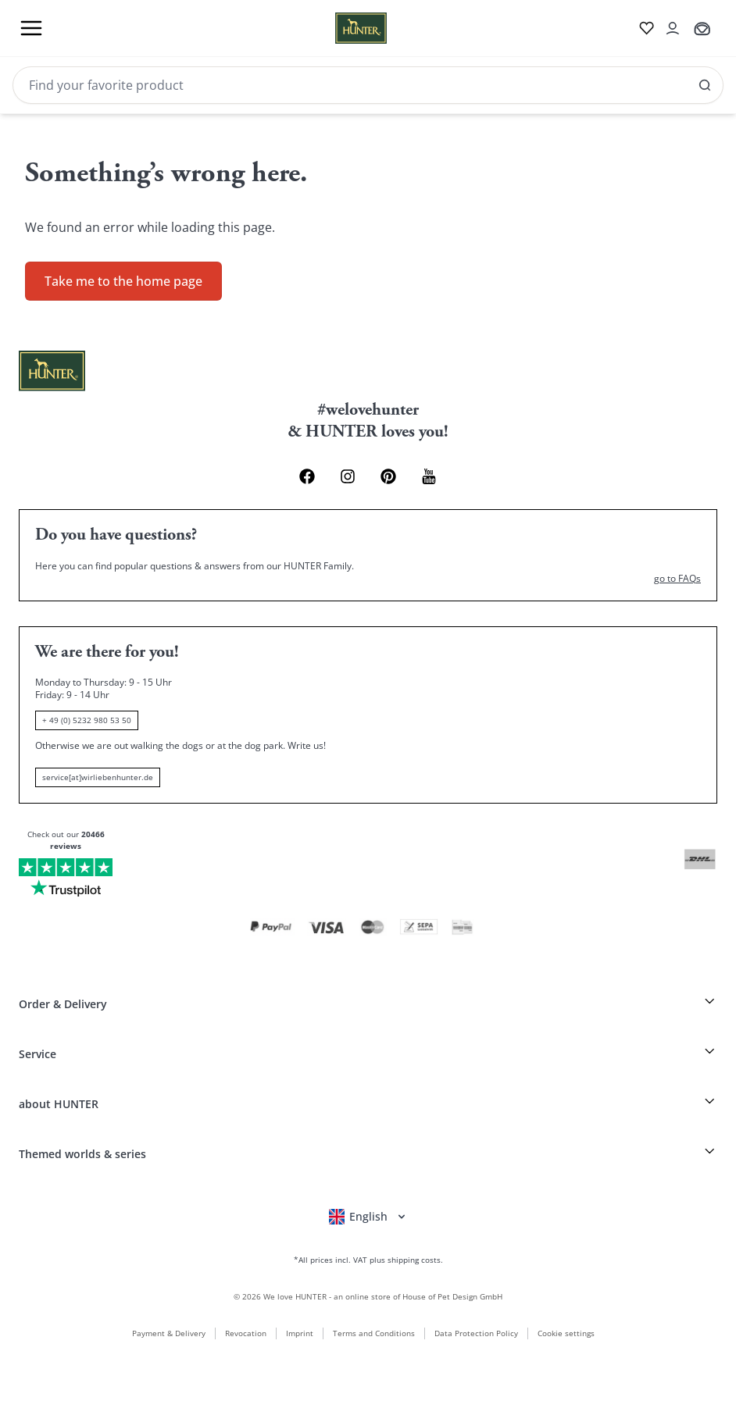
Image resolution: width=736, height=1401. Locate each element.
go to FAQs (677, 578)
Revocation (245, 1333)
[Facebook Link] (307, 476)
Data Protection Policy (476, 1333)
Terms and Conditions (374, 1333)
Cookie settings (566, 1333)
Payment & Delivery (168, 1333)
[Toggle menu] (31, 28)
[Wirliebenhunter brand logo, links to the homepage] (342, 28)
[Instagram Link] (347, 476)
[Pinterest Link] (388, 476)
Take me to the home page (123, 281)
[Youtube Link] (429, 476)
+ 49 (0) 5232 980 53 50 (86, 720)
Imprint (299, 1333)
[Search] (368, 85)
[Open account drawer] (672, 28)
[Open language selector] (368, 1217)
